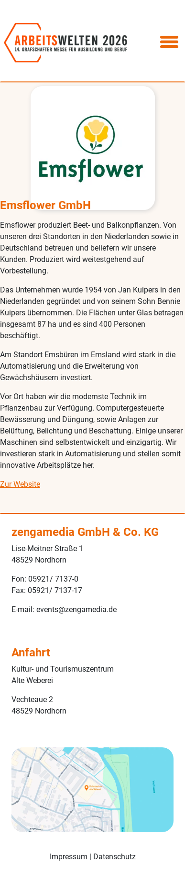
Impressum (68, 856)
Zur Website (20, 484)
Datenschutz (114, 856)
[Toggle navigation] (169, 42)
